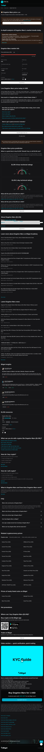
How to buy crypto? (6, 111)
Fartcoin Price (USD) (6, 551)
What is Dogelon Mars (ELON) (8, 116)
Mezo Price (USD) (6, 601)
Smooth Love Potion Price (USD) (31, 570)
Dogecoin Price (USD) (7, 565)
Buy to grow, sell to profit (6, 442)
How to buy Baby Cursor (5, 733)
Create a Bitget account (7, 124)
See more (3, 494)
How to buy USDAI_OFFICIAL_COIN (8, 724)
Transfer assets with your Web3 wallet (9, 449)
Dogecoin (3, 222)
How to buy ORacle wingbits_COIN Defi (8, 720)
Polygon (21, 221)
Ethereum (16, 221)
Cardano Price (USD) (6, 561)
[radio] (5, 418)
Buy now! (3, 464)
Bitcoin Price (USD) (28, 546)
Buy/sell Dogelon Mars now (22, 132)
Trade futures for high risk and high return (10, 446)
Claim (41, 741)
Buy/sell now (22, 82)
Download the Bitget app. (19, 124)
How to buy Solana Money (6, 728)
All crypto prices (22, 136)
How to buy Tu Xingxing (5, 715)
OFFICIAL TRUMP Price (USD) (9, 584)
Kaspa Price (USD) (6, 575)
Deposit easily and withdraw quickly (9, 440)
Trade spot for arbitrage (6, 444)
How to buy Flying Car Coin (6, 726)
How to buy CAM (4, 717)
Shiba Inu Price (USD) (28, 565)
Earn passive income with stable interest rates (11, 447)
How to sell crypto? (6, 114)
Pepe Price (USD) (27, 561)
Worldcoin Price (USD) (7, 580)
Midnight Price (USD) (28, 596)
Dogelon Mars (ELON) (10, 220)
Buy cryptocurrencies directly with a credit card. (12, 126)
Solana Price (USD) (6, 542)
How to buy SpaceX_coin (6, 735)
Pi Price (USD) (27, 551)
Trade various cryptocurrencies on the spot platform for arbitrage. (16, 128)
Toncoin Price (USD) (6, 556)
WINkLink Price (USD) (28, 542)
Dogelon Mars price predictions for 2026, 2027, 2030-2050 (12, 199)
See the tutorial (4, 466)
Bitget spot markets (27, 20)
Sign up (22, 23)
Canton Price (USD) (6, 596)
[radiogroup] (8, 418)
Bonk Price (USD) (27, 556)
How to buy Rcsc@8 (5, 731)
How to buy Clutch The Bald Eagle (7, 722)
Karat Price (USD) (27, 601)
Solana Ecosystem (5, 424)
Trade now (22, 638)
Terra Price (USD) (6, 570)
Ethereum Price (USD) (28, 580)
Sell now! (3, 480)
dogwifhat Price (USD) (28, 575)
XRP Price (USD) (27, 584)
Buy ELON (22, 211)
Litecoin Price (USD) (6, 546)
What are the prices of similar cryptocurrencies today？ (14, 118)
